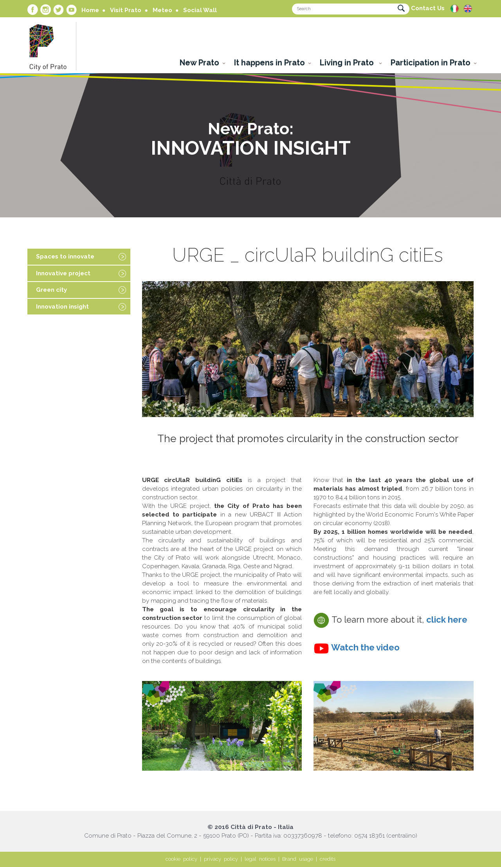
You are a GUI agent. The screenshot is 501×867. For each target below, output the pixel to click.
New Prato (199, 62)
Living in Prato (348, 62)
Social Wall (200, 10)
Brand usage (297, 859)
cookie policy (181, 859)
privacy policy (221, 859)
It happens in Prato (269, 62)
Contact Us (428, 8)
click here (446, 619)
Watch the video (365, 647)
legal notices (260, 859)
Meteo (162, 10)
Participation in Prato (430, 62)
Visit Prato (125, 10)
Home (90, 10)
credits (327, 859)
